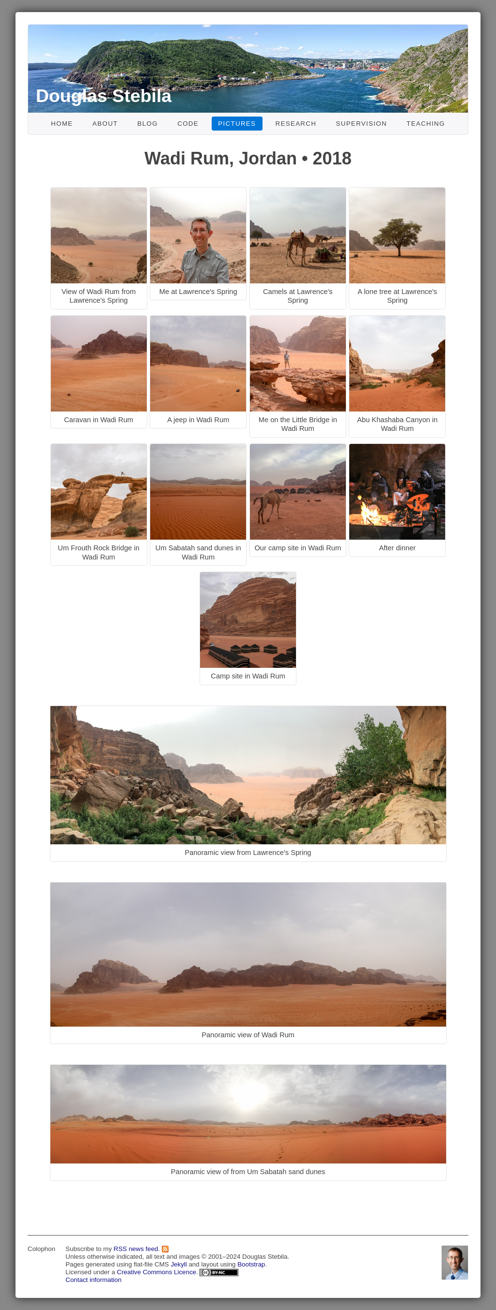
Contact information (93, 1279)
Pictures (237, 123)
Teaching (425, 123)
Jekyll (178, 1264)
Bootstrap (251, 1264)
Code (188, 123)
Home (62, 123)
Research (296, 123)
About (105, 123)
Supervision (361, 123)
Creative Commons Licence (156, 1272)
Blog (148, 123)
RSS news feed (136, 1248)
